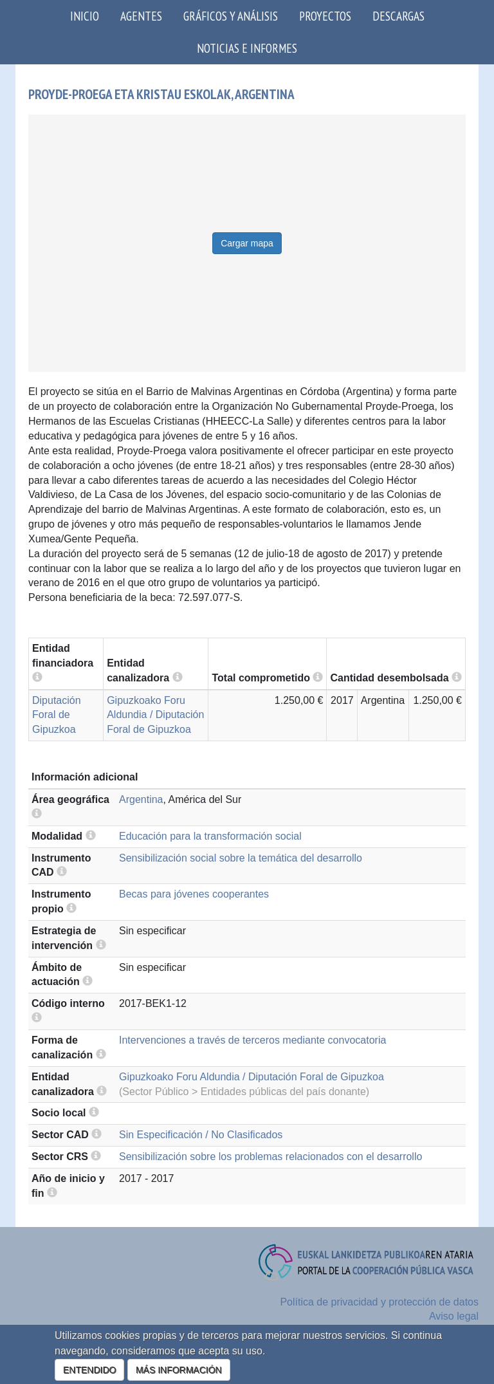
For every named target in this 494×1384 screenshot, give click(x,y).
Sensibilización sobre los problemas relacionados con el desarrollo (270, 1156)
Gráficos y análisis (230, 16)
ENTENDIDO (89, 1370)
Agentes (141, 16)
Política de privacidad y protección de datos (379, 1301)
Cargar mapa (247, 243)
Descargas (398, 16)
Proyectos (325, 16)
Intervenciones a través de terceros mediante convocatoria (252, 1040)
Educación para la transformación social (210, 836)
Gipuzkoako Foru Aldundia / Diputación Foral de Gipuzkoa (155, 715)
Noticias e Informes (247, 48)
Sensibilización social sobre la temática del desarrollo (240, 858)
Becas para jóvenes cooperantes (194, 894)
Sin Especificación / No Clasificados (200, 1134)
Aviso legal (454, 1316)
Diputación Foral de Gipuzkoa (56, 715)
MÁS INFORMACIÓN (179, 1370)
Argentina (141, 799)
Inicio (84, 16)
